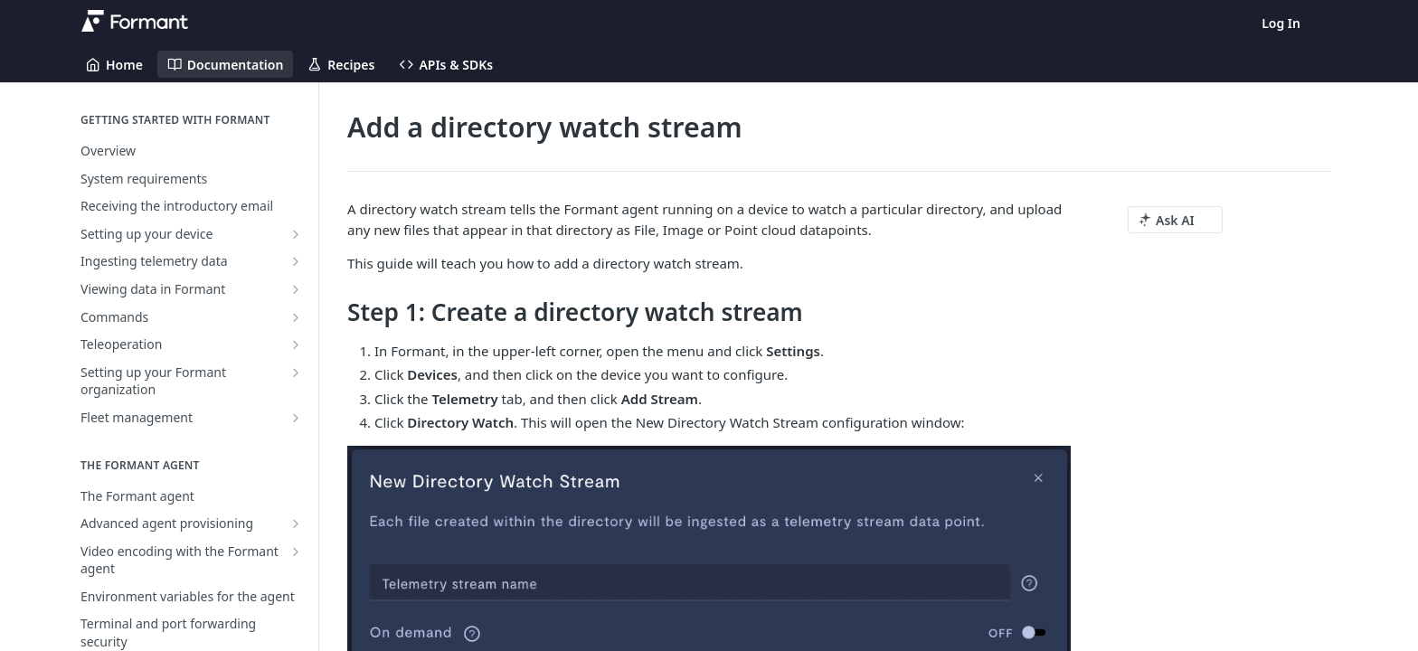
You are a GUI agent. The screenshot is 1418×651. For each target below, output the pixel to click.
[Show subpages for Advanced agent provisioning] (295, 523)
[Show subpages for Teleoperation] (295, 344)
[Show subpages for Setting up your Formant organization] (295, 372)
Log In (1281, 23)
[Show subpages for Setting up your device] (295, 234)
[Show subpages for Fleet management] (295, 417)
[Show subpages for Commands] (295, 317)
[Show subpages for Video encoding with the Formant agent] (295, 551)
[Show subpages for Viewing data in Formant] (295, 289)
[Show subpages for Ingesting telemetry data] (295, 261)
